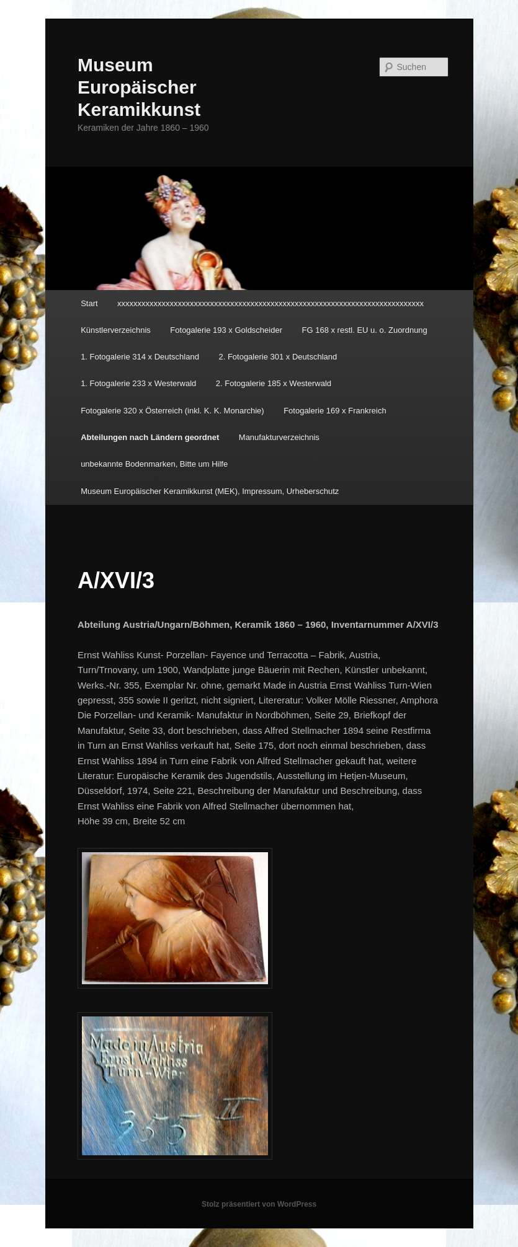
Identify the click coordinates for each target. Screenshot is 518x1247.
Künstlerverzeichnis (116, 330)
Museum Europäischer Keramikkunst (139, 87)
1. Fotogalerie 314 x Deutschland (140, 356)
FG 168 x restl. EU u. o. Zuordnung (364, 330)
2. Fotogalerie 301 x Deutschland (277, 356)
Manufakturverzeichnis (279, 437)
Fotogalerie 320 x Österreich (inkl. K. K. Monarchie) (172, 410)
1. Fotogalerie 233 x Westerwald (138, 383)
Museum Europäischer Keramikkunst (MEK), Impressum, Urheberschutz (210, 491)
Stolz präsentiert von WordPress (259, 1204)
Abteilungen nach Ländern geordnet (150, 437)
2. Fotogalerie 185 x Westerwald (273, 383)
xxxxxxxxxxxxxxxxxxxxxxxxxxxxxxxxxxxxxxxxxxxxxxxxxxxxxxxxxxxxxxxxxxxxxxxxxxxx (270, 303)
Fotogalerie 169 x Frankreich (335, 410)
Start (89, 303)
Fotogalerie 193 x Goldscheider (226, 330)
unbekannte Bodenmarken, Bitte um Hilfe (154, 464)
